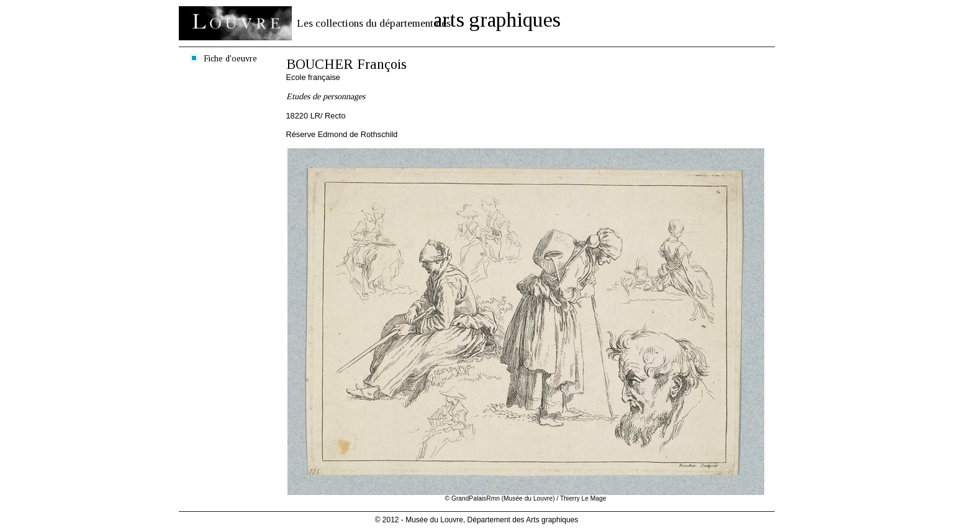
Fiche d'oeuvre (230, 58)
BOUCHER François (346, 64)
